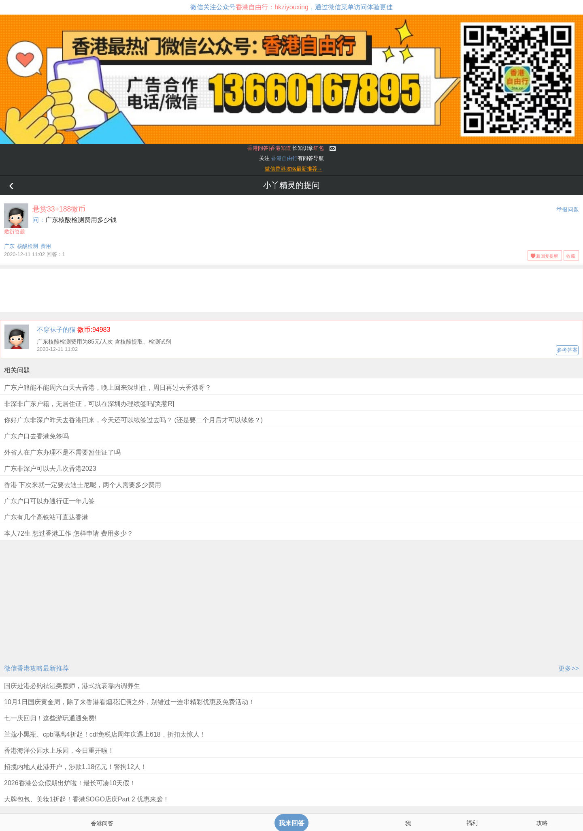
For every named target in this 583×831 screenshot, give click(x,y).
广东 (9, 246)
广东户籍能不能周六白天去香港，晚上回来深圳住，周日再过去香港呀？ (107, 387)
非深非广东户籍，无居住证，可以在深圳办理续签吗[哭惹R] (89, 403)
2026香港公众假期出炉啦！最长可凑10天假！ (70, 783)
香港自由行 (284, 158)
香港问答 (102, 823)
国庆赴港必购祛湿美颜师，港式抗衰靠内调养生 (72, 685)
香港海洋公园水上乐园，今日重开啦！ (59, 750)
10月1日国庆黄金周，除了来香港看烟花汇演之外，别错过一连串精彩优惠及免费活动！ (129, 702)
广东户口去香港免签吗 (36, 436)
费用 (45, 246)
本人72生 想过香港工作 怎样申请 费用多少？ (68, 533)
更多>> (568, 668)
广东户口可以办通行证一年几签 (49, 501)
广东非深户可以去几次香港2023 (50, 468)
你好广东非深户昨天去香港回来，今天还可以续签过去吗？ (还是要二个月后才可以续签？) (133, 420)
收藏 (570, 256)
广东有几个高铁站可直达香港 (46, 517)
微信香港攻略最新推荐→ (294, 169)
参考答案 (567, 350)
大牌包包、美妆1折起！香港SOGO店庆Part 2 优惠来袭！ (86, 799)
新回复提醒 (547, 256)
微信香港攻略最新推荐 (36, 668)
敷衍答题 (16, 219)
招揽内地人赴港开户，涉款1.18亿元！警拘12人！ (75, 766)
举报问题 (567, 209)
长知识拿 (285, 148)
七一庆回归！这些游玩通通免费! (50, 718)
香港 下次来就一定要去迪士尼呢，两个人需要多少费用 (82, 484)
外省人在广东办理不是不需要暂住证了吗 (62, 452)
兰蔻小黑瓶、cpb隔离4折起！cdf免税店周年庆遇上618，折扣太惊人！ (105, 734)
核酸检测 (27, 246)
